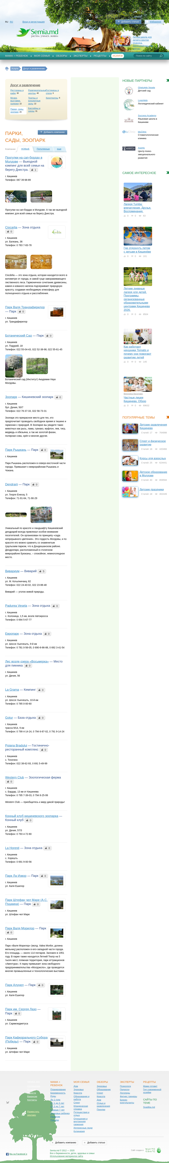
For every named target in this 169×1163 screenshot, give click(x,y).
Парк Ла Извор (15, 876)
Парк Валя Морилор (19, 928)
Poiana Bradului (16, 745)
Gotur (9, 717)
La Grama (12, 689)
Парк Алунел (14, 985)
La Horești (12, 848)
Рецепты (100, 55)
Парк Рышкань (15, 450)
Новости (31, 1093)
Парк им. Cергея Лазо (21, 1009)
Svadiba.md (149, 1107)
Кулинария (79, 1131)
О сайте (31, 1089)
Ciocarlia (11, 227)
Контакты (32, 1100)
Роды (53, 1096)
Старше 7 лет (57, 1110)
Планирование (58, 1089)
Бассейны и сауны (34, 109)
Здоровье (79, 1089)
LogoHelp (143, 100)
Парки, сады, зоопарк (17, 110)
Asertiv (141, 148)
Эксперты (80, 55)
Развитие (55, 1116)
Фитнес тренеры (128, 1096)
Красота (78, 1093)
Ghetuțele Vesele (146, 87)
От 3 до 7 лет (57, 1106)
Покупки (54, 1120)
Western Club (14, 777)
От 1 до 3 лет (57, 1103)
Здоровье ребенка (59, 1113)
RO (11, 22)
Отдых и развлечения (103, 1104)
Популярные (43, 149)
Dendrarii (11, 484)
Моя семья (42, 55)
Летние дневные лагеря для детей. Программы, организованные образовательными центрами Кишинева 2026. (137, 299)
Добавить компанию (54, 132)
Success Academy (147, 115)
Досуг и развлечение (25, 85)
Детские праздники (152, 489)
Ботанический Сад (18, 335)
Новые (25, 149)
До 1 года (55, 1099)
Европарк (12, 633)
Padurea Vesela (16, 605)
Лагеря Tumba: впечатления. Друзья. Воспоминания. (137, 208)
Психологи (125, 1086)
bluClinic (142, 131)
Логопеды (125, 1093)
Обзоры (61, 55)
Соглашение (33, 1086)
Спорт (77, 1102)
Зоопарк (11, 397)
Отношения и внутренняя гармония (81, 1121)
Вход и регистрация (33, 21)
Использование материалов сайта (66, 1156)
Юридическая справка (81, 1107)
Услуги (118, 55)
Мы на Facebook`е (18, 1154)
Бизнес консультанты (127, 1101)
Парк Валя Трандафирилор (25, 307)
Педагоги (125, 1089)
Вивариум (12, 571)
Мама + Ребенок (16, 55)
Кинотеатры (52, 98)
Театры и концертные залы (34, 101)
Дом (76, 1086)
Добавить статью (130, 21)
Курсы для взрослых (153, 458)
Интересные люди (83, 1128)
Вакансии (32, 1096)
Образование (104, 1089)
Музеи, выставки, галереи (15, 101)
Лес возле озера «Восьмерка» (27, 661)
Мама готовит (150, 1086)
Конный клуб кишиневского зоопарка (31, 816)
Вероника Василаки (133, 394)
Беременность (57, 1093)
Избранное (155, 21)
